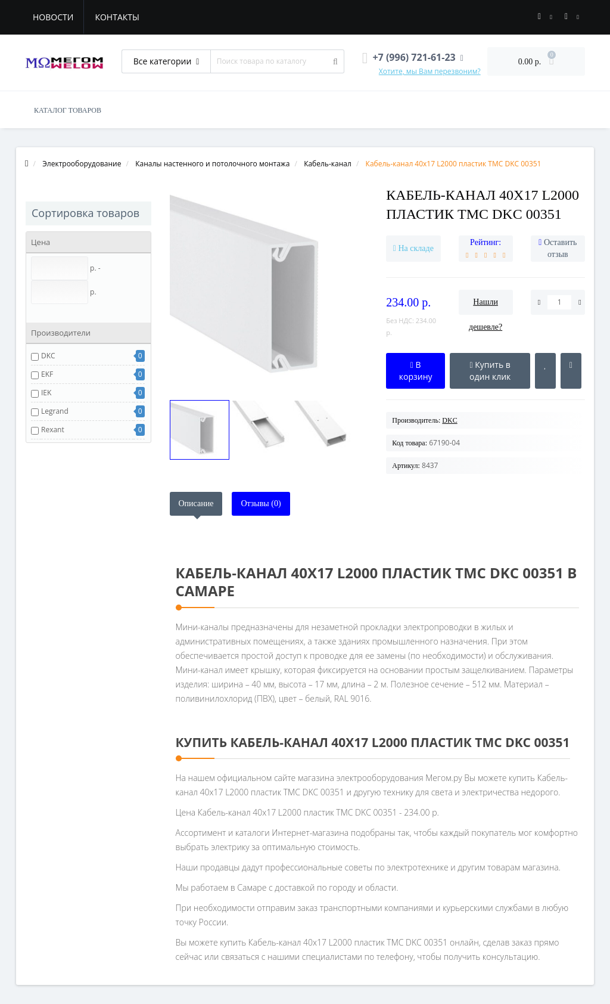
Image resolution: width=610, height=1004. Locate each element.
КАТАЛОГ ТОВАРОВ (67, 110)
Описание (196, 503)
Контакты (117, 17)
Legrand (55, 411)
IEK (46, 393)
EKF (47, 374)
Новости (53, 17)
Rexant (52, 429)
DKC (48, 356)
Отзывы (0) (261, 503)
